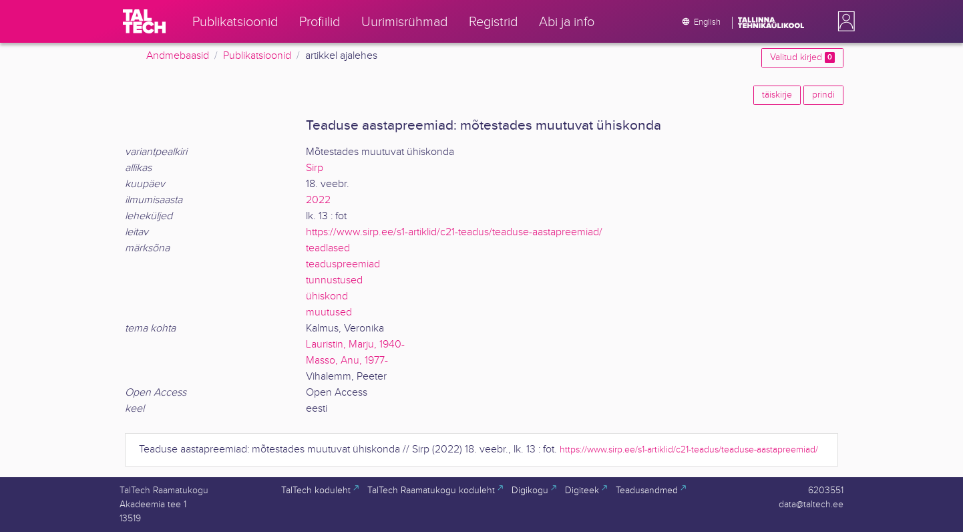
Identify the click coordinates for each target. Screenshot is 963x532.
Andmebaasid (177, 55)
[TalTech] (144, 21)
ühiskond (327, 296)
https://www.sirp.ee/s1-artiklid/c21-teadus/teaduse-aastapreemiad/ (454, 232)
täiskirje (777, 95)
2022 (318, 200)
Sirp (314, 168)
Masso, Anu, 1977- (347, 360)
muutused (329, 312)
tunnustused (334, 280)
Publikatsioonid (257, 55)
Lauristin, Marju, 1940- (355, 344)
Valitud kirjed (802, 57)
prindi (823, 95)
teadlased (328, 248)
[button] (843, 21)
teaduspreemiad (343, 264)
